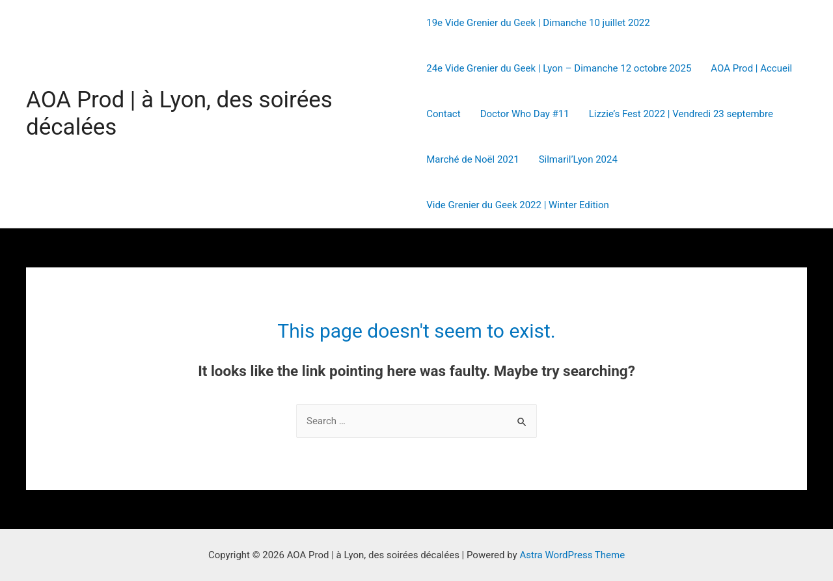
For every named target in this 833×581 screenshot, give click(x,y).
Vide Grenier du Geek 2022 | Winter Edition (517, 205)
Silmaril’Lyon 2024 (578, 159)
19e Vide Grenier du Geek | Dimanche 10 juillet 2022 (538, 23)
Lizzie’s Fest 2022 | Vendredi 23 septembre (681, 114)
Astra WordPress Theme (572, 555)
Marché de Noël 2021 (472, 159)
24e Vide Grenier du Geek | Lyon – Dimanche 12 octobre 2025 (558, 68)
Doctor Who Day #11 (524, 114)
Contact (443, 114)
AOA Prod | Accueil (751, 68)
